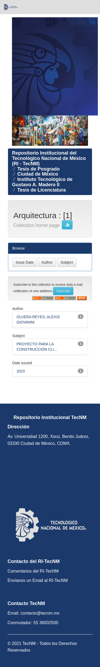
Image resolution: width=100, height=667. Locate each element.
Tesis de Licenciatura (41, 190)
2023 (21, 371)
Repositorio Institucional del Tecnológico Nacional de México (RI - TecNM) (49, 158)
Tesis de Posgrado (38, 169)
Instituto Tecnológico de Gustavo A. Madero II (42, 182)
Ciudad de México (37, 174)
